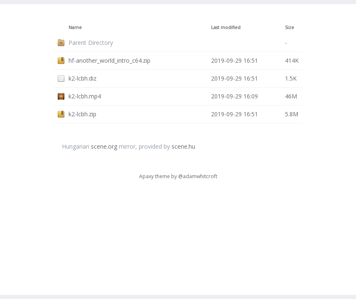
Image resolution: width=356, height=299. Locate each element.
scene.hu (183, 146)
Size (289, 27)
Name (75, 27)
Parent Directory (91, 43)
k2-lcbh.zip (82, 114)
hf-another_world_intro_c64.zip (109, 60)
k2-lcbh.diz (82, 78)
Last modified (226, 27)
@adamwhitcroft (197, 176)
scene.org (104, 146)
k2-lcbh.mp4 (85, 96)
